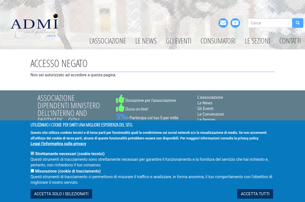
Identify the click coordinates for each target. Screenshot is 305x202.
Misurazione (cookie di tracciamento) (68, 179)
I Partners (205, 125)
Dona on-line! (132, 109)
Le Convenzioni (210, 114)
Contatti (290, 40)
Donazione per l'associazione (146, 100)
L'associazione (107, 40)
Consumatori (218, 40)
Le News (146, 40)
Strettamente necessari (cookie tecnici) (69, 161)
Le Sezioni (257, 40)
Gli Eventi (178, 40)
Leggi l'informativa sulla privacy (58, 151)
